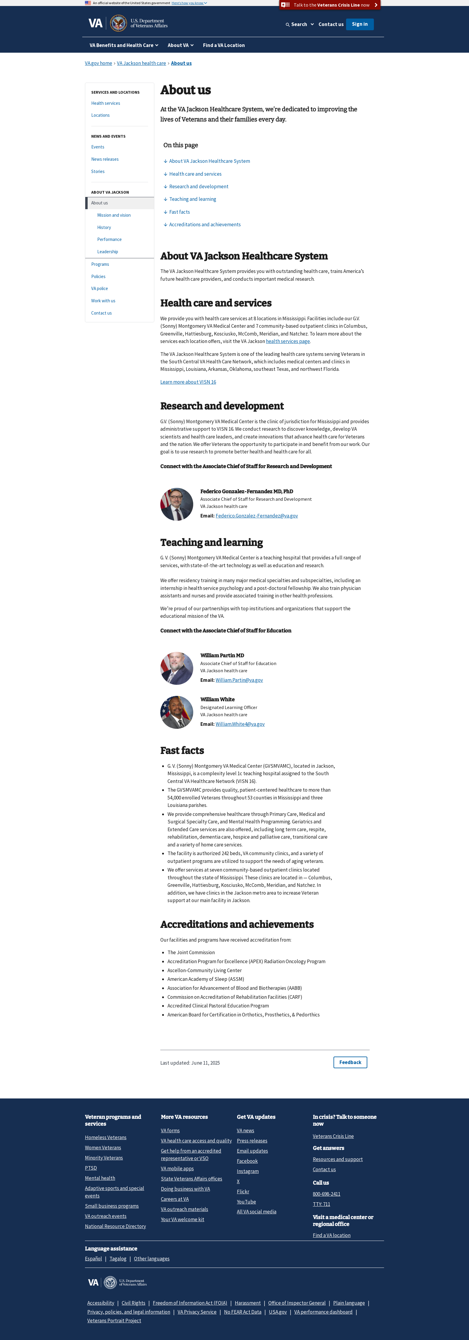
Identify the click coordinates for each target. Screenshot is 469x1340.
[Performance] (119, 239)
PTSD (91, 1168)
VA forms (170, 1130)
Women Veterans (103, 1147)
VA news (245, 1130)
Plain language (349, 1303)
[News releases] (119, 159)
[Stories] (119, 172)
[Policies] (119, 277)
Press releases (252, 1140)
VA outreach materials (184, 1209)
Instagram (248, 1171)
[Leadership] (119, 252)
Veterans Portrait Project (114, 1320)
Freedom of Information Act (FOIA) (190, 1303)
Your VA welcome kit (182, 1219)
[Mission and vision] (119, 215)
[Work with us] (119, 301)
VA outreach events (106, 1216)
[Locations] (119, 115)
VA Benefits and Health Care (121, 45)
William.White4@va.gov (240, 724)
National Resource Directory (115, 1226)
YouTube (246, 1201)
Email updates (252, 1151)
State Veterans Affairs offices (191, 1178)
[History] (119, 227)
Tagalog (118, 1258)
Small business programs (112, 1206)
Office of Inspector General (297, 1303)
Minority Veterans (104, 1157)
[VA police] (119, 289)
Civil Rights (133, 1303)
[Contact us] (119, 313)
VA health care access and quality (196, 1140)
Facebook (247, 1161)
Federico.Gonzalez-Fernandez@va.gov (257, 515)
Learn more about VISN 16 (188, 382)
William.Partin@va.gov (239, 680)
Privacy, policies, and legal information (128, 1312)
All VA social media (256, 1211)
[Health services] (119, 103)
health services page (288, 341)
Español (93, 1258)
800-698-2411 (326, 1194)
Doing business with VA (185, 1189)
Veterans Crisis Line (333, 1136)
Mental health (100, 1178)
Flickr (243, 1191)
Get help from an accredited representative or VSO (191, 1155)
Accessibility (100, 1303)
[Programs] (119, 264)
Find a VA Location (224, 45)
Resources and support (338, 1159)
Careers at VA (175, 1199)
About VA (178, 45)
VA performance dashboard (323, 1312)
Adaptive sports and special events (114, 1192)
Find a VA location (332, 1235)
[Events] (119, 147)
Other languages (152, 1258)
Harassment (248, 1303)
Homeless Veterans (106, 1137)
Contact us (331, 24)
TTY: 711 (321, 1204)
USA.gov (278, 1312)
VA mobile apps (177, 1168)
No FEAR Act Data (242, 1312)
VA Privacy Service (197, 1312)
